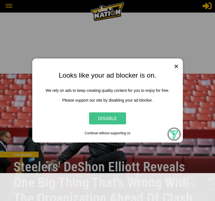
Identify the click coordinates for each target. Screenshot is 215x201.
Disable (107, 118)
